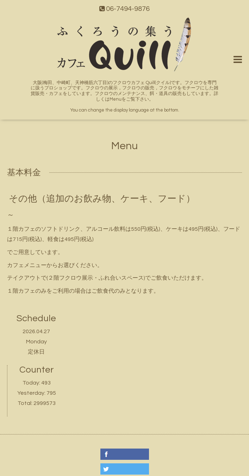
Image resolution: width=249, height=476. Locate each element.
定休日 (36, 352)
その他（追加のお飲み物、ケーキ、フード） (102, 198)
